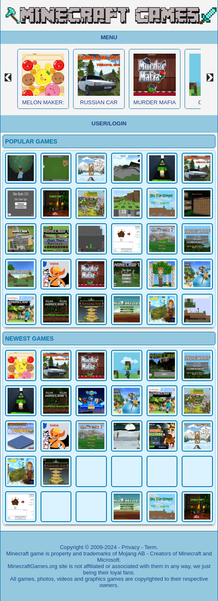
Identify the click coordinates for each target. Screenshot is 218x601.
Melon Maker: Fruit (43, 105)
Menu (109, 37)
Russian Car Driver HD (99, 105)
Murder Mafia (155, 102)
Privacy (131, 547)
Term (150, 547)
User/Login (109, 123)
